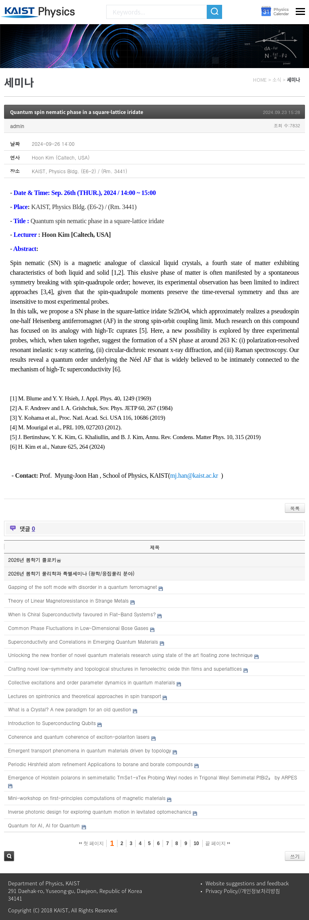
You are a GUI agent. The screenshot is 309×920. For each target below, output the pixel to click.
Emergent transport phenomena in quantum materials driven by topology (89, 750)
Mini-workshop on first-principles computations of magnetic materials (86, 797)
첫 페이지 (91, 843)
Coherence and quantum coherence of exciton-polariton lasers (79, 736)
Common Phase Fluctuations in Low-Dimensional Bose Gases (78, 627)
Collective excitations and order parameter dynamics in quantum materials (91, 682)
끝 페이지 (218, 843)
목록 (295, 508)
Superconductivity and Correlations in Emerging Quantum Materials (83, 641)
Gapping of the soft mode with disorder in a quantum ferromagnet (82, 586)
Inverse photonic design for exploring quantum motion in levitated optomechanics (99, 811)
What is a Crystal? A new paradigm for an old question (69, 709)
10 (196, 843)
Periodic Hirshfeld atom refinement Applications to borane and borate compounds (100, 763)
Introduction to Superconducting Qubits (52, 722)
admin (17, 125)
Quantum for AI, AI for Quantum (44, 825)
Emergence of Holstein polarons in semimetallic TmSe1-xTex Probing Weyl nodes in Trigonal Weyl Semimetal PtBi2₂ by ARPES (152, 777)
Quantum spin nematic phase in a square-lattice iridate (76, 112)
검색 (9, 856)
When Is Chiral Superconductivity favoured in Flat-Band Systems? (82, 614)
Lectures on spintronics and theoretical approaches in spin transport (84, 695)
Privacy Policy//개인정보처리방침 (243, 891)
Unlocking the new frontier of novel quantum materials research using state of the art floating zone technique (130, 654)
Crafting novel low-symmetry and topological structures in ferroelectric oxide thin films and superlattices (125, 668)
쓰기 (295, 856)
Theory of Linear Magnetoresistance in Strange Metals (68, 600)
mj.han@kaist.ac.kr (194, 475)
